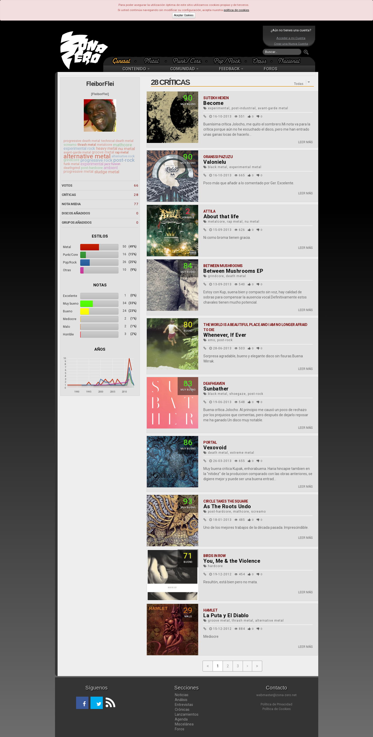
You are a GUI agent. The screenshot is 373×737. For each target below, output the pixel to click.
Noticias (181, 695)
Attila (209, 211)
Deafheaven (214, 383)
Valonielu (214, 162)
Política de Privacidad (276, 704)
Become (213, 103)
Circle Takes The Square (225, 501)
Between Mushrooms (223, 266)
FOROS (270, 68)
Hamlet (210, 610)
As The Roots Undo (227, 506)
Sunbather (216, 389)
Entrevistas (184, 705)
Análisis (181, 700)
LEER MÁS (305, 142)
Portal (210, 442)
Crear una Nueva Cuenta (291, 44)
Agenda (181, 719)
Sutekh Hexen (216, 98)
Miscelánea (184, 724)
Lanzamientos (186, 714)
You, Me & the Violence (231, 561)
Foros (179, 729)
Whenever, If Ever (225, 335)
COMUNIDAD (184, 68)
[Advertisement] (185, 41)
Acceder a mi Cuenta (290, 38)
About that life (221, 216)
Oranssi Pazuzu (218, 157)
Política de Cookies (276, 709)
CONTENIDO (136, 68)
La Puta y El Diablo (226, 615)
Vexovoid (214, 447)
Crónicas (182, 709)
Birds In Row (214, 556)
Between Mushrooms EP (233, 271)
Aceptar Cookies (184, 15)
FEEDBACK (231, 68)
